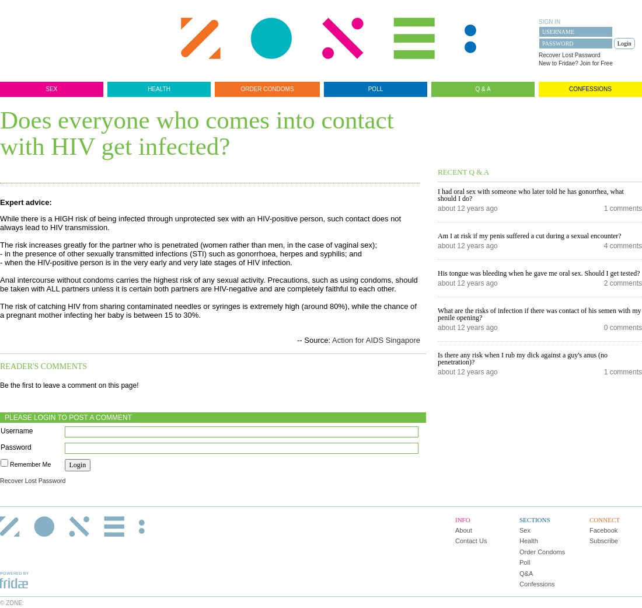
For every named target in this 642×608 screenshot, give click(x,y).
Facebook (603, 530)
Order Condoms (267, 89)
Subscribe (603, 540)
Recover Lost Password (570, 55)
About (463, 530)
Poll (375, 89)
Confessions (590, 89)
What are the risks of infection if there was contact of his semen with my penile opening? (539, 314)
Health (159, 89)
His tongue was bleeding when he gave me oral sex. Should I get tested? (539, 273)
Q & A (482, 89)
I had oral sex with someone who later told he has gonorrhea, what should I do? (531, 195)
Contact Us (471, 540)
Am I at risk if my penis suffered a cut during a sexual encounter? (530, 236)
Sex (51, 89)
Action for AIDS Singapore (376, 340)
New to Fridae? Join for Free (576, 63)
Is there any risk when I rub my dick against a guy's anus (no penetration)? (523, 358)
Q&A (526, 573)
